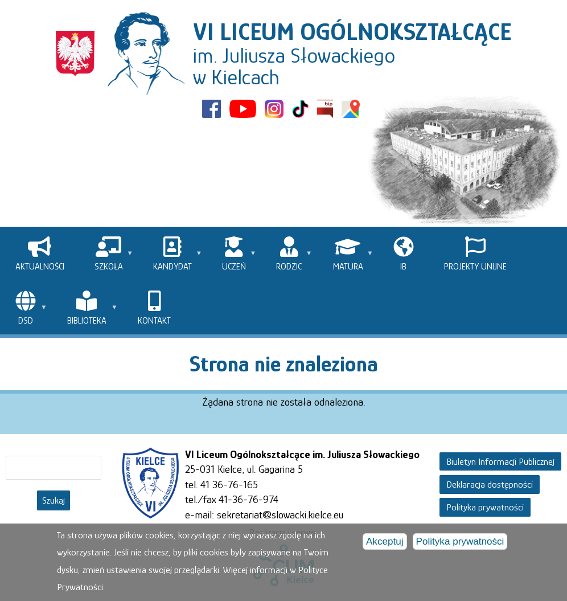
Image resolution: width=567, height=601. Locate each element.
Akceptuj (385, 542)
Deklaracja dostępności (489, 484)
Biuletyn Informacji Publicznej (500, 461)
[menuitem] (39, 254)
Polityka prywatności (485, 507)
